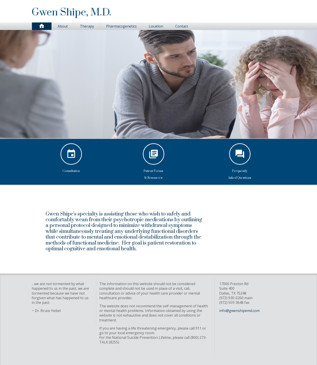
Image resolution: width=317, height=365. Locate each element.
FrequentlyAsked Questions (239, 173)
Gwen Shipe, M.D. (71, 12)
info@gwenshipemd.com (239, 310)
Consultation (71, 170)
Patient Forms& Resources (153, 173)
